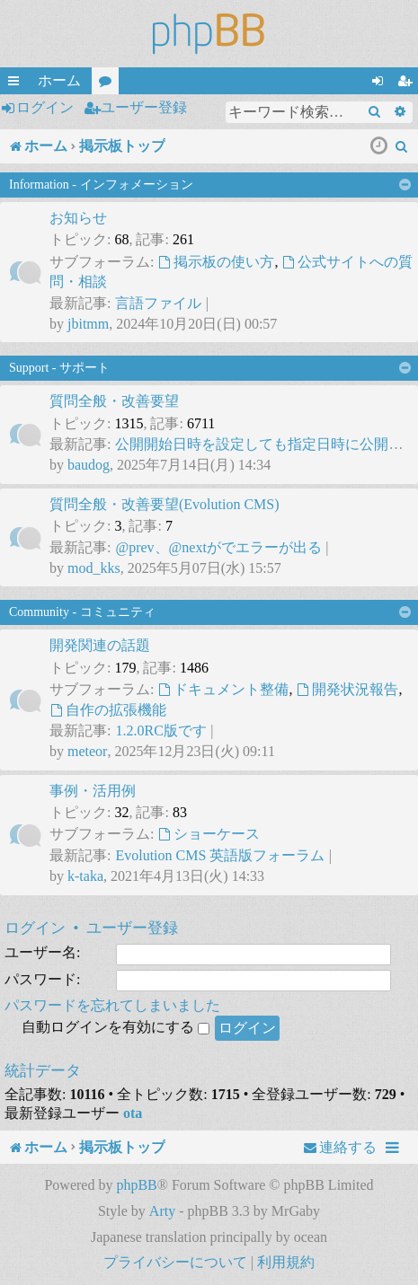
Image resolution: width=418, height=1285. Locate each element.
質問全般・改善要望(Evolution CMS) (164, 504)
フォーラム (109, 83)
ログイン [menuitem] (381, 83)
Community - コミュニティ (82, 612)
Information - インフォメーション (101, 184)
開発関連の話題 (99, 645)
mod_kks (93, 568)
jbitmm (88, 323)
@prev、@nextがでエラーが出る (218, 547)
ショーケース (208, 833)
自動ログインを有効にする (115, 1026)
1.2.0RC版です (160, 730)
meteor (87, 751)
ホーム (59, 80)
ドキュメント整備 (223, 689)
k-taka (85, 876)
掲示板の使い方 (215, 261)
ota (132, 1113)
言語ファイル (158, 303)
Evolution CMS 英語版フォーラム (220, 855)
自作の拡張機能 (107, 709)
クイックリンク (17, 83)
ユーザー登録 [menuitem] (408, 83)
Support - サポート (59, 367)
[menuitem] (402, 146)
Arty (162, 1211)
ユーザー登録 (144, 107)
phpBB (136, 1185)
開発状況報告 (347, 689)
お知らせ (78, 217)
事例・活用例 (92, 790)
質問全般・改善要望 (114, 401)
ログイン (45, 107)
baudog (88, 464)
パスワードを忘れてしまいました (112, 1005)
